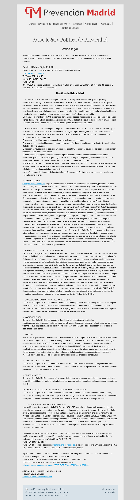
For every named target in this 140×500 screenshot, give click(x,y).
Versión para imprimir (38, 489)
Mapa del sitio (58, 489)
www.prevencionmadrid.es (34, 184)
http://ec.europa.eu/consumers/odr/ (38, 477)
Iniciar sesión (108, 489)
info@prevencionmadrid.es (34, 73)
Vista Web (110, 492)
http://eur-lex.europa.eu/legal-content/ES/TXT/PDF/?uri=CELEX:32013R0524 (56, 465)
